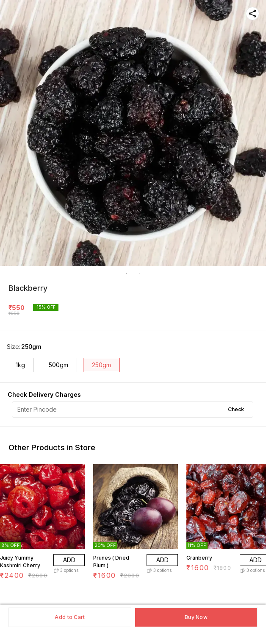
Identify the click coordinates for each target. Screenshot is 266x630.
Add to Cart (70, 617)
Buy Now (196, 617)
